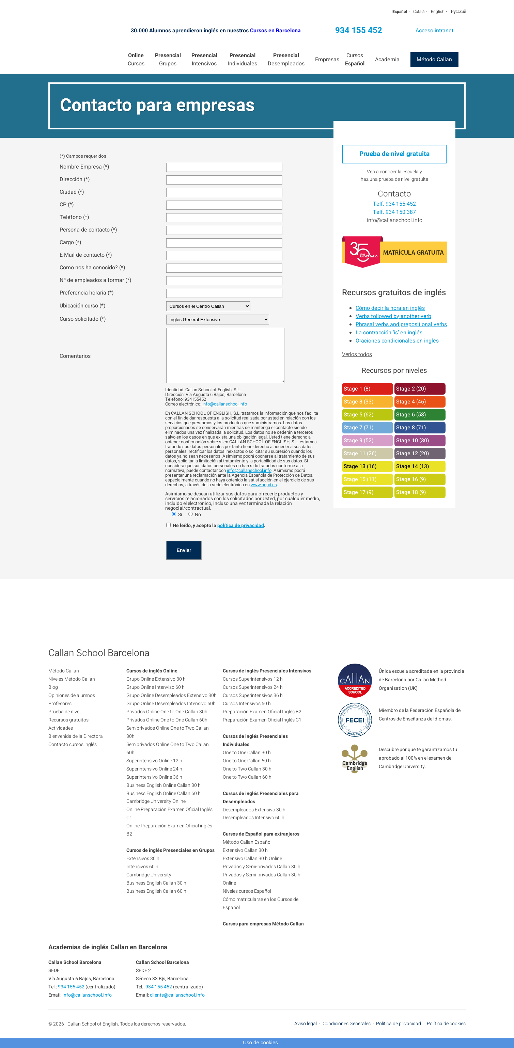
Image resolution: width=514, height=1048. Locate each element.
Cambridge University (148, 885)
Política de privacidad (398, 1033)
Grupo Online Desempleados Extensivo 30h (171, 705)
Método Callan (434, 59)
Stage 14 (407, 466)
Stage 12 (407, 453)
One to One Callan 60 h (247, 771)
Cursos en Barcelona (275, 31)
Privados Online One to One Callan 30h (166, 722)
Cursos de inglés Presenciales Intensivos (267, 681)
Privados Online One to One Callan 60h (166, 730)
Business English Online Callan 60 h (163, 803)
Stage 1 (353, 389)
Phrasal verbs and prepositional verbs (401, 324)
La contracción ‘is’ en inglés (389, 333)
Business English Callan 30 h (156, 893)
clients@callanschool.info (177, 1005)
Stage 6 (405, 415)
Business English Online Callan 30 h (163, 795)
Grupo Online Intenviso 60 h (155, 697)
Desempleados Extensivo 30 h (254, 820)
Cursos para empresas (247, 934)
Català (418, 12)
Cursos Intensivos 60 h (247, 713)
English (438, 12)
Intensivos (204, 59)
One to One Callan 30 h (247, 762)
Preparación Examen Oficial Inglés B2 (262, 722)
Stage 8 (405, 428)
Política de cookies (446, 1033)
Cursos (136, 59)
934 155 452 (358, 30)
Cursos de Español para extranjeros (261, 844)
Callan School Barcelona (84, 45)
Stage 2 (405, 389)
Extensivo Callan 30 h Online (252, 868)
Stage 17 (354, 492)
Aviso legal (305, 1033)
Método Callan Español (247, 852)
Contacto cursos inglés (72, 754)
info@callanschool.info (224, 414)
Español (399, 12)
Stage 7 (353, 428)
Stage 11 (354, 453)
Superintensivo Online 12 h (154, 771)
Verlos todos (357, 354)
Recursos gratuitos (68, 730)
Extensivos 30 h (142, 868)
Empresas (327, 59)
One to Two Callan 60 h (247, 787)
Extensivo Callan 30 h (245, 860)
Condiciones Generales (347, 1033)
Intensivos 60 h (142, 876)
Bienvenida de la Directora (75, 746)
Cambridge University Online (156, 811)
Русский (458, 12)
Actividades (60, 738)
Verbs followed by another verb (393, 316)
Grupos (168, 59)
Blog (53, 697)
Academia (387, 59)
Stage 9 (353, 440)
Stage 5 (353, 415)
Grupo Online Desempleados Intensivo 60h (171, 713)
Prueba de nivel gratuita (394, 154)
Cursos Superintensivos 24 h (253, 697)
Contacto (394, 194)
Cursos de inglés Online (151, 681)
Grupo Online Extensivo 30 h (156, 689)
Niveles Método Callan (71, 689)
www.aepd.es (264, 495)
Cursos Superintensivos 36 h (253, 705)
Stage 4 (405, 402)
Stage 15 (354, 479)
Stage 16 (407, 479)
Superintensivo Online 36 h (154, 787)
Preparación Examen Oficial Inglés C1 (262, 730)
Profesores (60, 713)
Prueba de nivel (64, 722)
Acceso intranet (434, 31)
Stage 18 (407, 492)
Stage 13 (354, 466)
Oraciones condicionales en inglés (397, 341)
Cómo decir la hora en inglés (390, 308)
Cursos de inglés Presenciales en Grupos (170, 860)
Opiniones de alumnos (71, 705)
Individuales (242, 59)
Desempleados (286, 59)
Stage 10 (407, 440)
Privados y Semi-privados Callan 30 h (261, 876)
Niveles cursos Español (247, 901)
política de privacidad (240, 535)
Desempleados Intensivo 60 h (253, 827)
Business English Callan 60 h (156, 901)
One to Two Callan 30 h (247, 779)
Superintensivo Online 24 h (154, 779)
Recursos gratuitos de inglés (394, 293)
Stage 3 (353, 402)
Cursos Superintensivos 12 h (253, 689)
